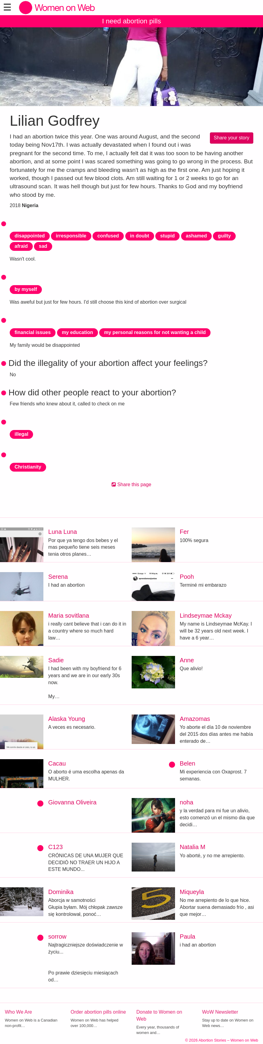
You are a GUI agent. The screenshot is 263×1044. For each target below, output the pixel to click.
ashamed (196, 235)
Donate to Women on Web (159, 1015)
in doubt (139, 235)
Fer (184, 531)
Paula (187, 936)
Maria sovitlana (68, 615)
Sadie (56, 660)
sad (43, 246)
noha (187, 802)
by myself (26, 289)
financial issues (33, 332)
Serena (58, 576)
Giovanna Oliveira (72, 802)
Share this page (131, 484)
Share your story (231, 137)
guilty (224, 235)
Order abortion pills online (98, 1012)
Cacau (57, 763)
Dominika (60, 892)
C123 (55, 847)
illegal (21, 434)
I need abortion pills (131, 21)
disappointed (30, 235)
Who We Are (18, 1012)
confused (108, 235)
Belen (187, 763)
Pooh (187, 576)
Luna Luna (62, 531)
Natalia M (192, 847)
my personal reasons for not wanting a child (155, 332)
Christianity (28, 466)
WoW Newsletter (220, 1012)
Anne (187, 660)
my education (77, 332)
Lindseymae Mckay (206, 615)
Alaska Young (66, 718)
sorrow (57, 936)
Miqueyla (192, 892)
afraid (21, 246)
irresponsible (71, 235)
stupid (167, 235)
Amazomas (195, 718)
